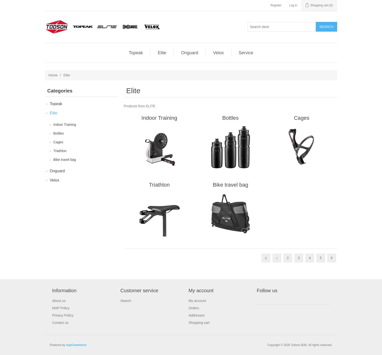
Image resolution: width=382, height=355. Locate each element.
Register (276, 5)
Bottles (58, 133)
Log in (293, 5)
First (266, 258)
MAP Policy (60, 308)
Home (52, 75)
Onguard (189, 52)
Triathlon (60, 151)
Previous (277, 258)
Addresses (197, 315)
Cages (58, 142)
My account (197, 301)
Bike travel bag (64, 160)
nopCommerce (76, 345)
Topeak (136, 52)
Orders (194, 308)
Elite (162, 52)
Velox (218, 52)
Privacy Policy (62, 315)
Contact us (60, 323)
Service (246, 52)
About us (59, 301)
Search (125, 301)
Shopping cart (199, 323)
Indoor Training (64, 125)
